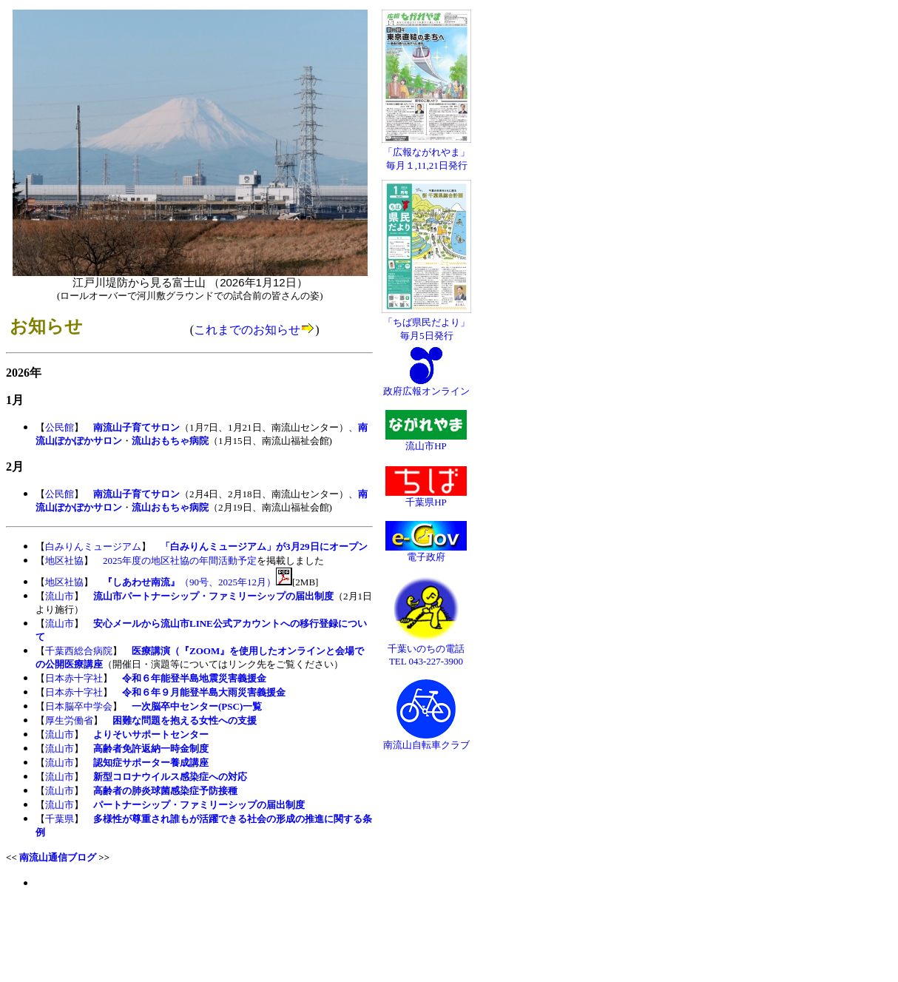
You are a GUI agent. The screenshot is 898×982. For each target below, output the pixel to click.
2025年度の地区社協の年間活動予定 (180, 560)
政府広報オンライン (426, 386)
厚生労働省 (69, 720)
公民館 (59, 427)
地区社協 (64, 560)
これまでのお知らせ (247, 329)
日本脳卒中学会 (78, 706)
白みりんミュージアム (93, 546)
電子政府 (426, 552)
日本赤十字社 (74, 678)
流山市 (59, 596)
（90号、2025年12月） (189, 582)
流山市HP (426, 441)
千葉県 (59, 818)
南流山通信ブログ (57, 857)
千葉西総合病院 (78, 650)
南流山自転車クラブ (426, 740)
